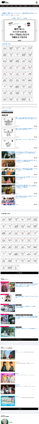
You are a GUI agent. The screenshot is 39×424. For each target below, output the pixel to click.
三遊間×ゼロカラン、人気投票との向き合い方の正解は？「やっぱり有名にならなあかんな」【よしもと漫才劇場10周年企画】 (26, 169)
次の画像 (25, 18)
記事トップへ (19, 18)
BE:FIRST (17, 373)
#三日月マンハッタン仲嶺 (6, 108)
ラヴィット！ (17, 396)
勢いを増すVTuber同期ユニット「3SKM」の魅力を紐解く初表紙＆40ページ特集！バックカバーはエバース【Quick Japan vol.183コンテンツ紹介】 (26, 317)
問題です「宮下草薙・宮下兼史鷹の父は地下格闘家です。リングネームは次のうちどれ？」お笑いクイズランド (26, 129)
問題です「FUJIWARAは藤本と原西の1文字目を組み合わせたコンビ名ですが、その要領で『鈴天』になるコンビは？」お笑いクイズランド (26, 118)
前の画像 (14, 18)
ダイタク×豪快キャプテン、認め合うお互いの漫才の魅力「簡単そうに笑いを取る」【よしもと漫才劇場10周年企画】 (26, 161)
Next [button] (36, 422)
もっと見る (19, 408)
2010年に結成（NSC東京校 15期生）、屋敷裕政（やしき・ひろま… (25, 363)
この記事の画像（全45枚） (6, 43)
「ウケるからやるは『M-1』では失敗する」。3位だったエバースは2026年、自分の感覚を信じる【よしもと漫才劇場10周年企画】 (26, 152)
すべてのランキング (19, 339)
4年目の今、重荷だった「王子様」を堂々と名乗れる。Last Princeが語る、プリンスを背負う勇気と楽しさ (26, 197)
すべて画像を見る (19, 272)
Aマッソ (16, 350)
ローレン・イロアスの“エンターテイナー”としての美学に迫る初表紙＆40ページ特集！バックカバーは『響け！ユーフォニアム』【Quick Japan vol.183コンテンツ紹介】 (26, 285)
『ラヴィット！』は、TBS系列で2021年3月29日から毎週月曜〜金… (25, 397)
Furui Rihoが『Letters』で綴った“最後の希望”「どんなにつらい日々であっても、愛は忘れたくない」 (26, 177)
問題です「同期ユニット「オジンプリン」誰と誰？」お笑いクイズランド (26, 140)
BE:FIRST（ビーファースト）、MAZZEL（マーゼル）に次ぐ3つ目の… (25, 386)
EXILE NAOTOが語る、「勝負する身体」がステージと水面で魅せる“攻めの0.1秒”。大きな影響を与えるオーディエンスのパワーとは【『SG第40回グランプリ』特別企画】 (26, 186)
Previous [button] (1, 422)
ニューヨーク (17, 361)
